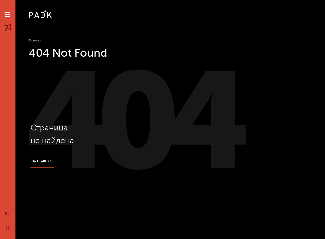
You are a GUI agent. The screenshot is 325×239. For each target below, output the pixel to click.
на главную (42, 161)
